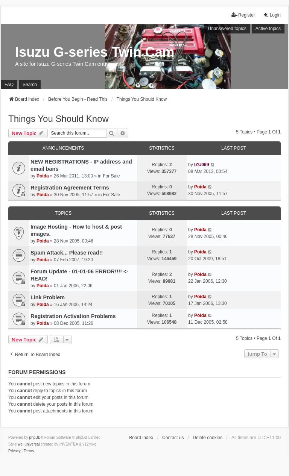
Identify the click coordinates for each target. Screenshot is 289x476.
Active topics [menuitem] (268, 28)
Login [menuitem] (272, 15)
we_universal (29, 444)
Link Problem (47, 297)
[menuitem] (14, 451)
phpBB (35, 437)
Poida (43, 176)
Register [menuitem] (243, 15)
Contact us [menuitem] (173, 437)
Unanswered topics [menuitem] (227, 28)
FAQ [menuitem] (9, 84)
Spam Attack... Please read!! (66, 253)
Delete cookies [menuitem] (207, 437)
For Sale (111, 176)
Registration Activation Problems (73, 316)
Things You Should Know (58, 119)
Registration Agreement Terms (69, 188)
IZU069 (201, 164)
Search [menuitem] (30, 84)
